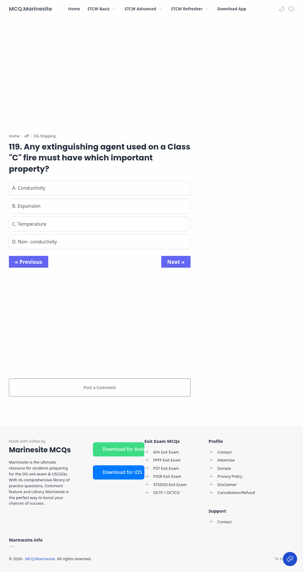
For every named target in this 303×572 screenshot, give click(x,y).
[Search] (291, 9)
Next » (176, 261)
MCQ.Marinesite (30, 8)
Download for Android (123, 449)
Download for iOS (122, 472)
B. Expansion (26, 206)
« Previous (28, 261)
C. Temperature (29, 224)
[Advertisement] (100, 76)
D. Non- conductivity (34, 241)
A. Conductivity (28, 188)
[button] (282, 9)
